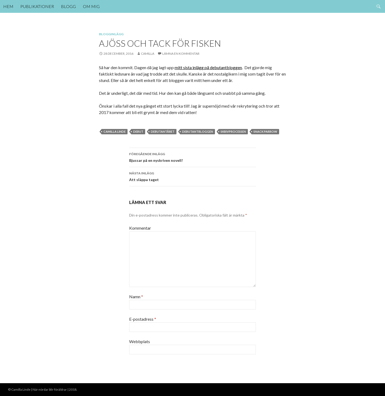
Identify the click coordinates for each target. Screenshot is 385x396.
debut (138, 131)
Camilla (147, 54)
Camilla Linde (114, 131)
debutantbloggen (197, 131)
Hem (8, 6)
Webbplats (139, 341)
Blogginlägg (111, 34)
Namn (136, 296)
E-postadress (142, 318)
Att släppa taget (192, 176)
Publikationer (37, 6)
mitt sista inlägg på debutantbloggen (208, 67)
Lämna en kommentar (180, 54)
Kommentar (140, 227)
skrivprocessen (233, 131)
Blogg (68, 6)
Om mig (91, 6)
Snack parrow (265, 131)
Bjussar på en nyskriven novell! (192, 157)
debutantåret (163, 131)
